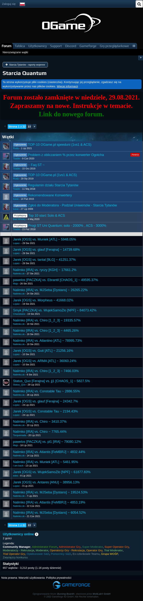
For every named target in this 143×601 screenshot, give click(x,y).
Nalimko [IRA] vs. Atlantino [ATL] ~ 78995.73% (47, 340)
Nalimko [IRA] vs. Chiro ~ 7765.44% (40, 431)
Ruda (16, 148)
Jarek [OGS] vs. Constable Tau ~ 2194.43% (45, 411)
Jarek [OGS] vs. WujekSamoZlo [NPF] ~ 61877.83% (51, 472)
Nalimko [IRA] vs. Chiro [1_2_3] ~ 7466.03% (46, 371)
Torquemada (19, 435)
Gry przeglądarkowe (114, 46)
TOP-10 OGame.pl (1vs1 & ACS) (52, 175)
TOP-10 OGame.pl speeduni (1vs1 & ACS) (59, 144)
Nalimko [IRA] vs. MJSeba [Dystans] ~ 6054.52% (49, 512)
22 (29, 126)
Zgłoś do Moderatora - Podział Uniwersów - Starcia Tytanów (72, 205)
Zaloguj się (9, 3)
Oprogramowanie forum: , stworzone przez (71, 594)
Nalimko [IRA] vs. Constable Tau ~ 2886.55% (46, 391)
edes (15, 475)
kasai (16, 198)
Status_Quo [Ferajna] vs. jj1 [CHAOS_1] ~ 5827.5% (51, 381)
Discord (70, 46)
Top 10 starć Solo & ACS (46, 215)
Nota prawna (9, 577)
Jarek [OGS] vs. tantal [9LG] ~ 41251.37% (44, 260)
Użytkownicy (37, 46)
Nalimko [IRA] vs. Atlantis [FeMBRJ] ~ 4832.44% (49, 452)
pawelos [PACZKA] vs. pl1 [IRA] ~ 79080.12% (47, 442)
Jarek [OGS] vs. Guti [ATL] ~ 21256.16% (43, 351)
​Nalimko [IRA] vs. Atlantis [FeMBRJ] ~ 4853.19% (49, 502)
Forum (6, 46)
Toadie (16, 158)
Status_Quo (19, 384)
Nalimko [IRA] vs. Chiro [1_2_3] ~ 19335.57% (47, 320)
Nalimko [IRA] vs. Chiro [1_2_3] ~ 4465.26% (46, 330)
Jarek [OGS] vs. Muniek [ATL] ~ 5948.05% (44, 239)
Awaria (135, 154)
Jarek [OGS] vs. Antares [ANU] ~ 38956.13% (46, 482)
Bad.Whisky (19, 219)
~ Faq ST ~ (36, 165)
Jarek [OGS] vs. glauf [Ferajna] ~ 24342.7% (45, 401)
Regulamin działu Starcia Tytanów (53, 185)
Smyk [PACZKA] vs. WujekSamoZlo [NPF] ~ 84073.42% (54, 310)
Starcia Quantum (25, 73)
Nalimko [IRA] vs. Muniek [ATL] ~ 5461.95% (45, 462)
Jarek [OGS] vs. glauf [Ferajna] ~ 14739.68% (46, 249)
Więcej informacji (67, 86)
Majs (15, 283)
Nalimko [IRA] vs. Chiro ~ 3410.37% (40, 421)
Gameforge (88, 46)
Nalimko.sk (19, 273)
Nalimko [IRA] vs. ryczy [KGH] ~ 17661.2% (45, 270)
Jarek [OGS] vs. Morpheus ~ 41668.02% (43, 300)
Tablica (20, 46)
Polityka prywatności (58, 577)
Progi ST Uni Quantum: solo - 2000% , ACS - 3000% (67, 225)
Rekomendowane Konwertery (50, 195)
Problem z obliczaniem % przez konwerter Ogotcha (66, 155)
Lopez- (16, 243)
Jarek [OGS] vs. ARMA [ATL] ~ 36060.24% (44, 361)
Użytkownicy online (18, 534)
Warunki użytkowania (31, 577)
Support (56, 46)
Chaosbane (19, 314)
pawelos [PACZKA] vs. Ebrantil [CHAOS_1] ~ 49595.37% (55, 280)
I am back (18, 465)
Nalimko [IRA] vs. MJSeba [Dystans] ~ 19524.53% (50, 492)
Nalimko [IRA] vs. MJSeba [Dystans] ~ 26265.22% (50, 290)
